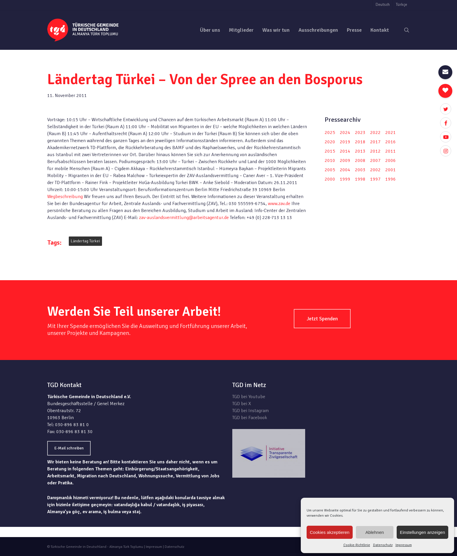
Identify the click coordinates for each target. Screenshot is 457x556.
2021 (390, 132)
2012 (375, 151)
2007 (375, 160)
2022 (375, 132)
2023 (360, 132)
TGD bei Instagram (250, 411)
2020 (330, 142)
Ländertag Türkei (85, 241)
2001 (390, 170)
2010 (330, 160)
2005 (330, 170)
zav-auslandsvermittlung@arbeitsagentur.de (184, 217)
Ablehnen (374, 532)
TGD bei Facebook (249, 418)
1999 (345, 179)
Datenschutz (383, 545)
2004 (345, 170)
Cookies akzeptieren (329, 532)
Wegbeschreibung (65, 197)
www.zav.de (279, 203)
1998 (360, 179)
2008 (360, 160)
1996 (390, 179)
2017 (375, 142)
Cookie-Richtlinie (356, 545)
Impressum (404, 545)
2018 (360, 142)
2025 (330, 132)
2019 (345, 142)
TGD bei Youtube (248, 397)
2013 (360, 151)
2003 (360, 170)
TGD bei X (241, 404)
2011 (390, 151)
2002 (375, 170)
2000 (330, 179)
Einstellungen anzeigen (422, 532)
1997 (375, 179)
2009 (345, 160)
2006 (390, 160)
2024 (345, 132)
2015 (330, 151)
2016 (390, 142)
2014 (345, 151)
